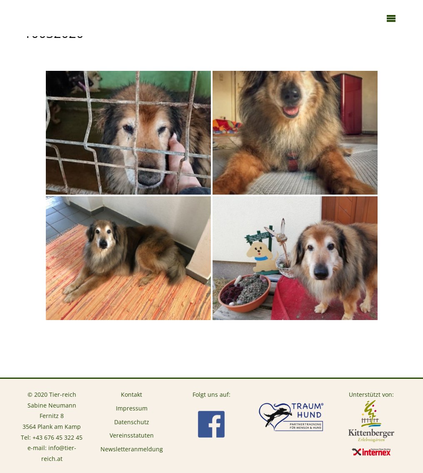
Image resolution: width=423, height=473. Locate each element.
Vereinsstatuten (132, 435)
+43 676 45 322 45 (58, 437)
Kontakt (131, 394)
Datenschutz (131, 422)
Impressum (132, 408)
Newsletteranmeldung (131, 449)
